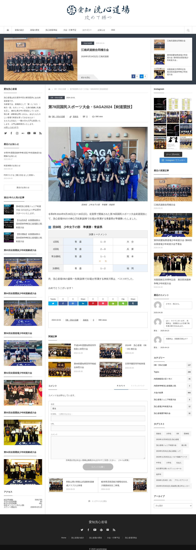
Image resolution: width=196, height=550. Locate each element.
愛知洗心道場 (98, 521)
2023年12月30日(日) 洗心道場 (167, 439)
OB (177, 433)
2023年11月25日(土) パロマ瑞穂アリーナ (171, 457)
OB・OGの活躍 (56, 98)
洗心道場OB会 (51, 30)
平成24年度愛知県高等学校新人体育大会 (85, 347)
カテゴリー (87, 30)
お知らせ (101, 30)
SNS (113, 30)
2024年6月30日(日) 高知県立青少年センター (173, 486)
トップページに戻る (99, 501)
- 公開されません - (61, 414)
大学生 (168, 433)
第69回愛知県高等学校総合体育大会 (85, 365)
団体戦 (186, 433)
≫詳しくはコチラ (11, 127)
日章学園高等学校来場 (135, 363)
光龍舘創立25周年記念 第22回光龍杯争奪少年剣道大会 (172, 281)
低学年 (158, 474)
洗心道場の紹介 (77, 538)
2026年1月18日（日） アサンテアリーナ (172, 480)
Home (63, 538)
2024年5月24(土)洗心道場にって (168, 451)
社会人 (178, 463)
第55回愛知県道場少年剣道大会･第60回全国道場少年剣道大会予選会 (173, 242)
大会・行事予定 (69, 30)
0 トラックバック (138, 386)
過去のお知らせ (23, 187)
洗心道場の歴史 (95, 538)
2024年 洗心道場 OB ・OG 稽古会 (135, 347)
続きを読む (85, 77)
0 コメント (121, 386)
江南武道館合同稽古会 (95, 49)
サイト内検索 (188, 30)
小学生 (168, 463)
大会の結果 (87, 43)
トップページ (8, 30)
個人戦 (184, 445)
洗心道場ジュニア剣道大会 (166, 445)
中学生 (158, 463)
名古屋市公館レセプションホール (168, 468)
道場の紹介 (19, 30)
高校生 (75, 117)
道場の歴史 (34, 30)
